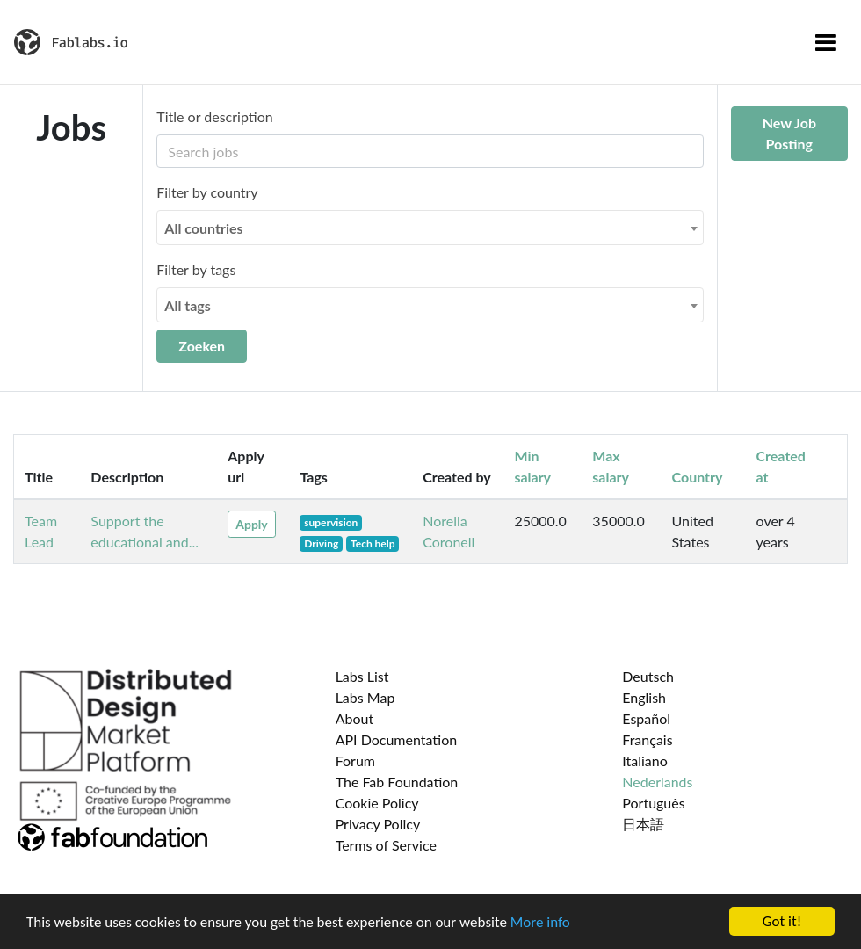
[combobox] (429, 227)
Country (697, 476)
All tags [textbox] (187, 305)
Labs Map (365, 697)
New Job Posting (789, 133)
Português (653, 802)
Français (647, 739)
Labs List (362, 676)
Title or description (214, 116)
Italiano (645, 760)
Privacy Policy (378, 823)
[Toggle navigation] (825, 42)
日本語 (643, 823)
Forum (355, 760)
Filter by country (206, 192)
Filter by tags (195, 269)
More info (540, 922)
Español (646, 718)
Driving (321, 543)
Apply (251, 524)
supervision (331, 522)
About (355, 718)
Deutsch (648, 676)
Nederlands (657, 781)
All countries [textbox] (203, 228)
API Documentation (397, 739)
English (644, 697)
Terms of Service (386, 845)
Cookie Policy (377, 802)
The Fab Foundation (397, 781)
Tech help (373, 543)
